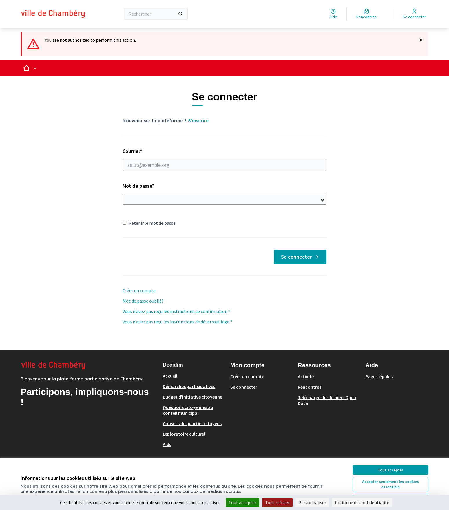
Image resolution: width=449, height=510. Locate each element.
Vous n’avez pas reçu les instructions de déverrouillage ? (177, 322)
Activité (306, 376)
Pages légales (379, 376)
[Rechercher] (155, 13)
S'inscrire (198, 120)
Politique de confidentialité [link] (362, 502)
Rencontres (309, 387)
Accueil (170, 376)
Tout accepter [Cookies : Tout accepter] (242, 502)
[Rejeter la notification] (421, 40)
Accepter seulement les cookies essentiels (390, 484)
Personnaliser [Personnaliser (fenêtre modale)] (312, 502)
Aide (167, 444)
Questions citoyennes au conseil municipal (188, 410)
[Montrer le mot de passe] (322, 200)
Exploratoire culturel (184, 434)
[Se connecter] (414, 14)
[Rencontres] (366, 14)
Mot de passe (138, 185)
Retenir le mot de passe (149, 223)
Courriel (224, 159)
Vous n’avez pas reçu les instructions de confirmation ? (176, 311)
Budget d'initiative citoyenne (192, 397)
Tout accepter (390, 470)
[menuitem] (194, 376)
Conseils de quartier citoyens (192, 423)
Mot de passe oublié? (143, 301)
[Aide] (333, 14)
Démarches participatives (189, 386)
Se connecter (300, 256)
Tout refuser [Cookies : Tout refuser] (277, 502)
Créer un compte (139, 290)
